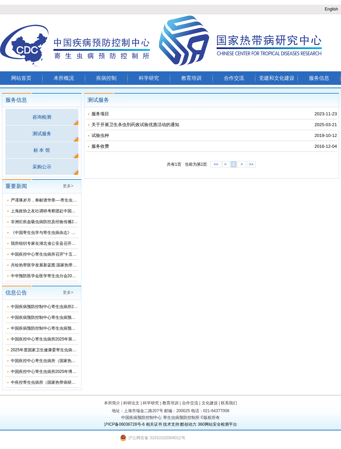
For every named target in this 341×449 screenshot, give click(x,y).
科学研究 (149, 78)
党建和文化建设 (276, 78)
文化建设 (210, 403)
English (331, 9)
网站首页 (21, 78)
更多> (68, 186)
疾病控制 (106, 78)
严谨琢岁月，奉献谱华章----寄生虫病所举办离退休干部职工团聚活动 (72, 200)
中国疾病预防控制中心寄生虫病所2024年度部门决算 (58, 306)
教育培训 (191, 78)
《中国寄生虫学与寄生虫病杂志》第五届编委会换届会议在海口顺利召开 (75, 232)
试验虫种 (100, 135)
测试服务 (41, 133)
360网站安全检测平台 (217, 424)
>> (251, 164)
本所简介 (112, 403)
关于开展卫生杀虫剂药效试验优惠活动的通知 (135, 124)
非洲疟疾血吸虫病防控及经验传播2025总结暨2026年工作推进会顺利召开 (76, 221)
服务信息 (319, 78)
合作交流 (234, 78)
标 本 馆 (41, 150)
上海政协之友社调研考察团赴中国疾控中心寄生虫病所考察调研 (67, 211)
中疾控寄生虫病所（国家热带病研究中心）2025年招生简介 (64, 382)
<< (215, 164)
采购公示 (41, 166)
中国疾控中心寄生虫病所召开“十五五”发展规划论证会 (59, 254)
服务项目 (100, 113)
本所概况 (64, 78)
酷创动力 (188, 424)
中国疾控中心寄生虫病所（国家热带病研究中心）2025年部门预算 (70, 360)
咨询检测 (41, 117)
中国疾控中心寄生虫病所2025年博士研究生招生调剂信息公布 (66, 371)
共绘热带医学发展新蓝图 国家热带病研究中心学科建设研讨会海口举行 (74, 265)
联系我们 (229, 403)
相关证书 (154, 424)
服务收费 (100, 146)
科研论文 (131, 403)
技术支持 (171, 424)
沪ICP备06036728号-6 (124, 424)
